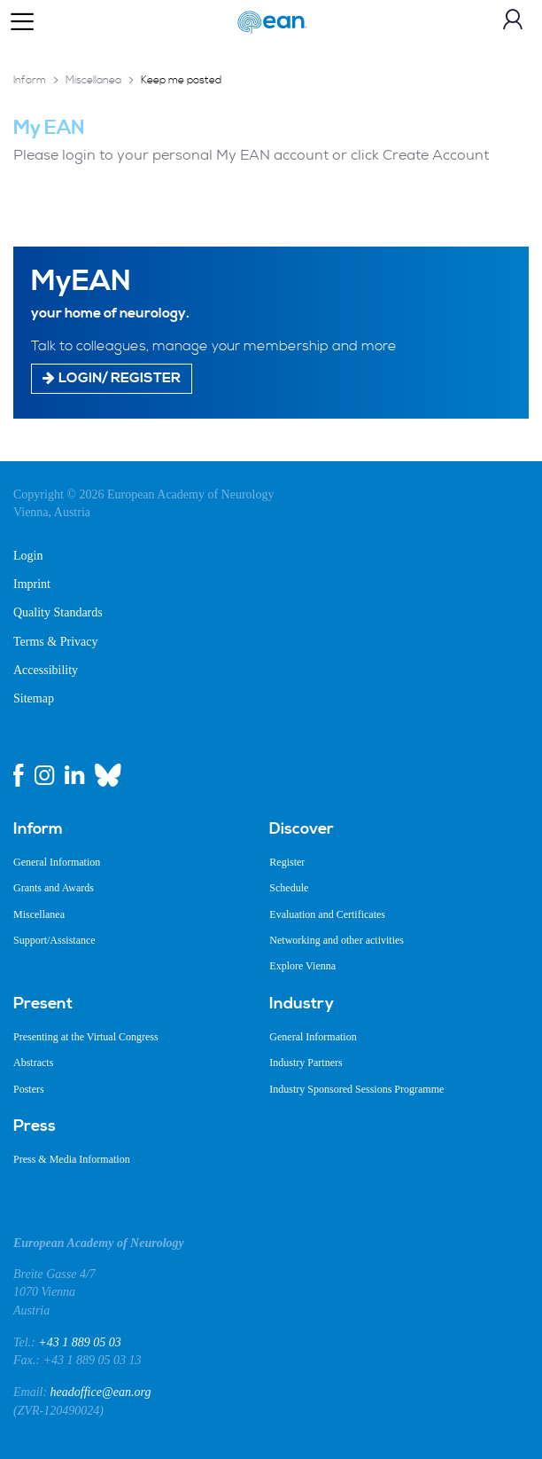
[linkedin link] (74, 775)
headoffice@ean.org (100, 1392)
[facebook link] (18, 775)
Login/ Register (112, 377)
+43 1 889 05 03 (79, 1342)
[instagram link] (44, 775)
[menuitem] (128, 829)
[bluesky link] (108, 775)
